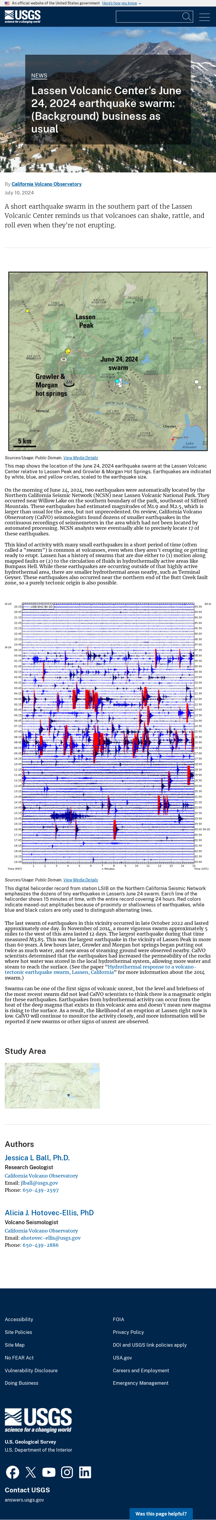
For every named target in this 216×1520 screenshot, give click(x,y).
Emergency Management (140, 1383)
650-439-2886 (41, 1245)
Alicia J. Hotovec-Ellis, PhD (49, 1212)
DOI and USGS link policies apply (150, 1345)
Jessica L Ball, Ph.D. (37, 1157)
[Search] (187, 17)
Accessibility (19, 1319)
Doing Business (21, 1383)
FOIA (118, 1319)
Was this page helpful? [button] (161, 1514)
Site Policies (18, 1332)
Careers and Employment (141, 1370)
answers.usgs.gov (24, 1500)
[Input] (154, 17)
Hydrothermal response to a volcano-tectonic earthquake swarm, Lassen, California (101, 969)
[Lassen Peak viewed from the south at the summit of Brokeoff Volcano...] (108, 99)
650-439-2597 (41, 1190)
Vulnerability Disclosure (31, 1370)
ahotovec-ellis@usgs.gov (51, 1238)
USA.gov (122, 1358)
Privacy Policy (128, 1332)
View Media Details (80, 457)
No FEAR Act (19, 1358)
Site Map (15, 1345)
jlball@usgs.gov (39, 1183)
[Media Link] (108, 362)
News (39, 76)
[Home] (22, 22)
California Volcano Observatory (47, 184)
